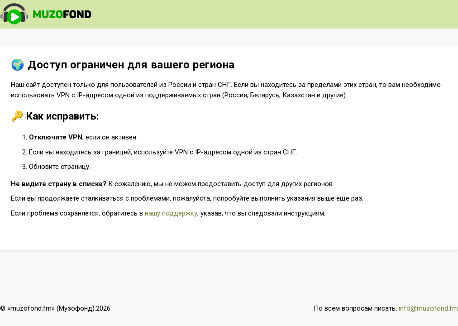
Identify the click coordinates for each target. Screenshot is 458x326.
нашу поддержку (171, 213)
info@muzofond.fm (428, 308)
